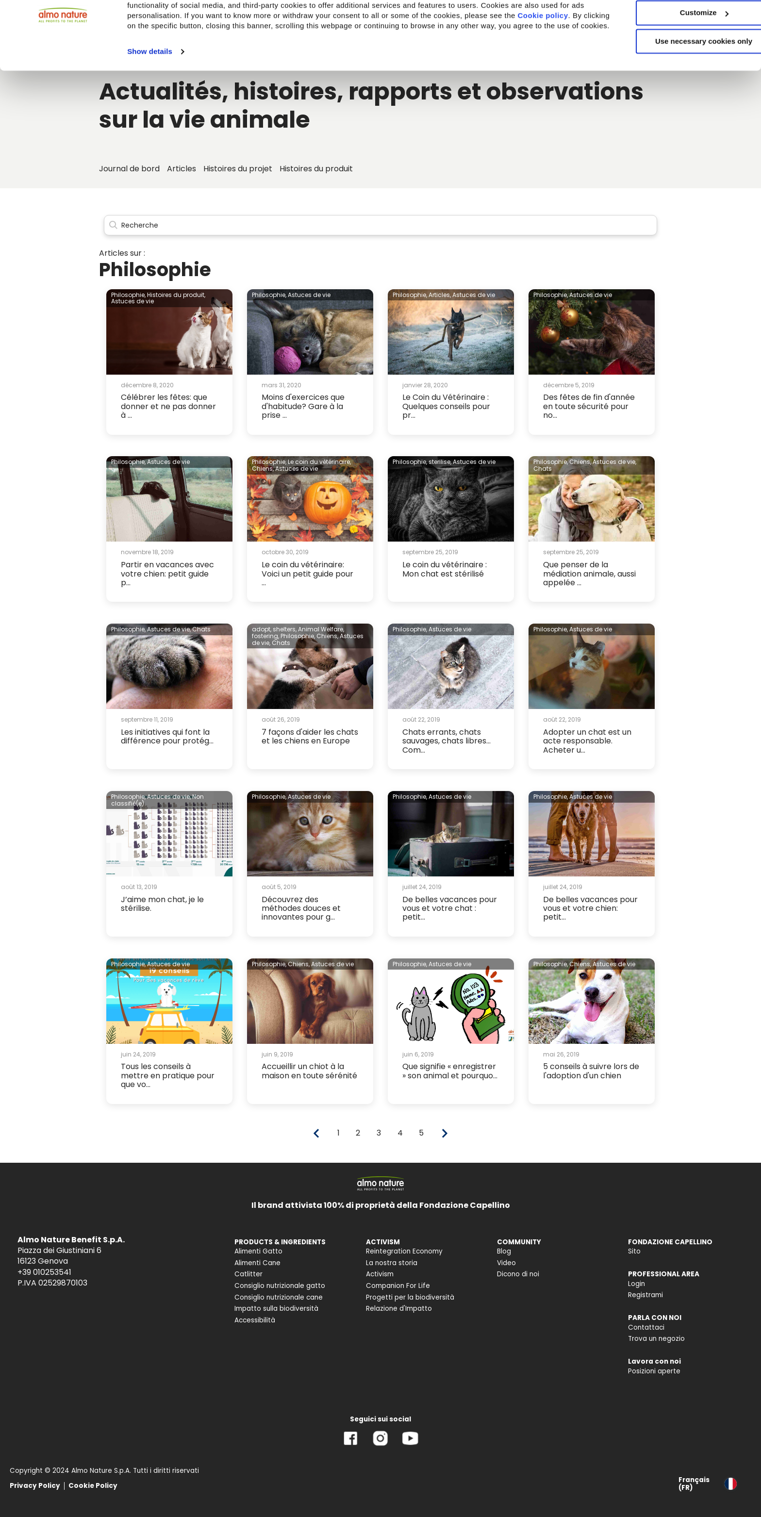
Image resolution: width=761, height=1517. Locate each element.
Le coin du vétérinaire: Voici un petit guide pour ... (307, 573)
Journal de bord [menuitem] (129, 168)
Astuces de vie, (614, 462)
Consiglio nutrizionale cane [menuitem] (278, 1297)
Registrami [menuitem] (645, 1295)
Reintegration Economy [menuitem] (404, 1251)
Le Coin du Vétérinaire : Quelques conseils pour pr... (446, 406)
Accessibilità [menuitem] (254, 1320)
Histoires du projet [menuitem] (237, 168)
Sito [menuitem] (634, 1251)
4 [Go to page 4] (400, 1132)
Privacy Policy (35, 1485)
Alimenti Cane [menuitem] (257, 1263)
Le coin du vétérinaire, (319, 462)
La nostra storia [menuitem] (391, 1263)
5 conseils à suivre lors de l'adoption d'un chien (591, 1071)
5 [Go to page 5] (421, 1132)
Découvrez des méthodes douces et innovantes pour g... (301, 908)
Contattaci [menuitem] (646, 1327)
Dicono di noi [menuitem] (518, 1274)
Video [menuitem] (506, 1263)
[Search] (380, 225)
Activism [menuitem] (380, 1274)
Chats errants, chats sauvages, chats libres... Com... (446, 741)
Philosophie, (128, 295)
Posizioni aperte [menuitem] (654, 1371)
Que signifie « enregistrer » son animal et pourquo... (449, 1071)
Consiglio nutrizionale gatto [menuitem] (279, 1285)
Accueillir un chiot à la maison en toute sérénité (309, 1071)
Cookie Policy (92, 1485)
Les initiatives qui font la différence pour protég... (167, 736)
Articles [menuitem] (181, 168)
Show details (149, 101)
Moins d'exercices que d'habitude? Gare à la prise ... (303, 406)
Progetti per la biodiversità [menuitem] (410, 1297)
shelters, (285, 629)
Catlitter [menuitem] (248, 1274)
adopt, (261, 629)
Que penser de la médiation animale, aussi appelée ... (589, 573)
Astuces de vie (132, 301)
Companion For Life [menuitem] (398, 1285)
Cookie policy (165, 65)
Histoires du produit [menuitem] (316, 168)
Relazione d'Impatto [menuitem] (399, 1308)
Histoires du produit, (176, 295)
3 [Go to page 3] (379, 1132)
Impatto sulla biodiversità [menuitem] (276, 1308)
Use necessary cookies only (679, 81)
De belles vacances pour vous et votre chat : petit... (449, 908)
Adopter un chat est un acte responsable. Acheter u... (587, 741)
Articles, (440, 295)
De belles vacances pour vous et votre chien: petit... (590, 908)
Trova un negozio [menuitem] (656, 1338)
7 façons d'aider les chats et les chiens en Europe (310, 736)
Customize (680, 53)
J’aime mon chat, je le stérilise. (162, 904)
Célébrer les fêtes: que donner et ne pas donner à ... (168, 406)
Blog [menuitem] (504, 1251)
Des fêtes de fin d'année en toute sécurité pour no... (589, 406)
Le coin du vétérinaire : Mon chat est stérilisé (444, 569)
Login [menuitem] (636, 1283)
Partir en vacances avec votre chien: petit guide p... (167, 573)
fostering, (265, 636)
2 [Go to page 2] (358, 1132)
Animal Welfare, (321, 629)
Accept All (680, 24)
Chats (542, 468)
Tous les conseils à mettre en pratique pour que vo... (168, 1075)
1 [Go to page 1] (338, 1132)
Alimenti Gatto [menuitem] (258, 1251)
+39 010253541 (44, 1272)
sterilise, (440, 462)
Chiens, (263, 468)
